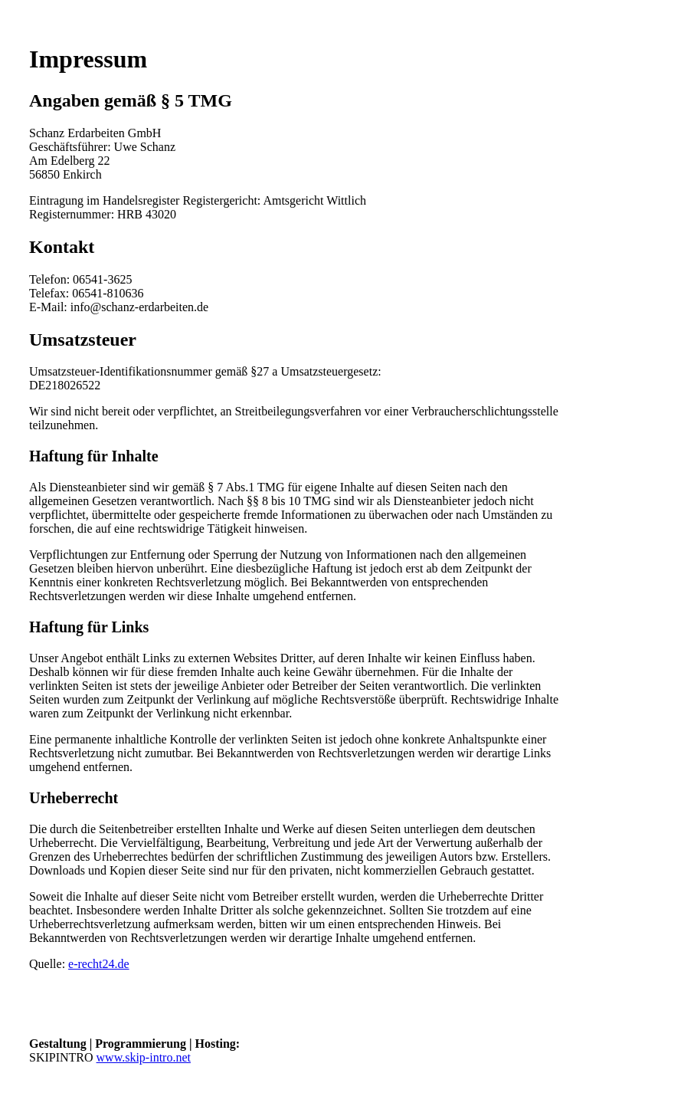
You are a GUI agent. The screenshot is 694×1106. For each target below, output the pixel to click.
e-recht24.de (98, 963)
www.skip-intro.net (144, 1057)
